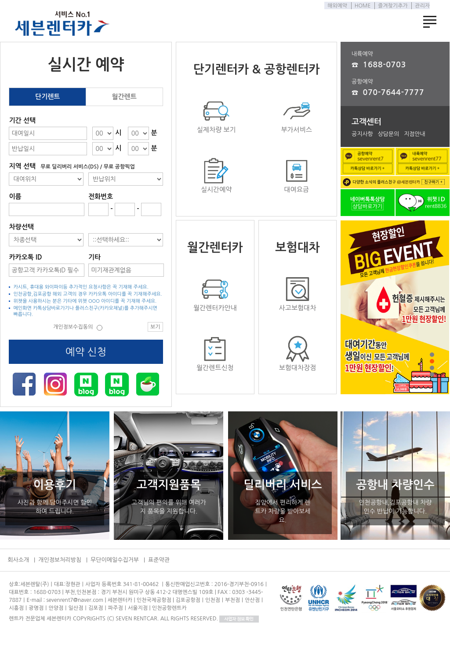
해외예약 (335, 5)
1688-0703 (384, 65)
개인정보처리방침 (59, 560)
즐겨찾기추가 (391, 5)
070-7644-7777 (394, 92)
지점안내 (414, 134)
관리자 (420, 5)
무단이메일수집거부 (115, 560)
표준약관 (159, 560)
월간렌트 (124, 96)
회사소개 (18, 560)
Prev (367, 314)
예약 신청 (85, 352)
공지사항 (362, 134)
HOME (360, 5)
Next (423, 314)
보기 (155, 327)
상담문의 (388, 134)
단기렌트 (47, 96)
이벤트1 (395, 308)
